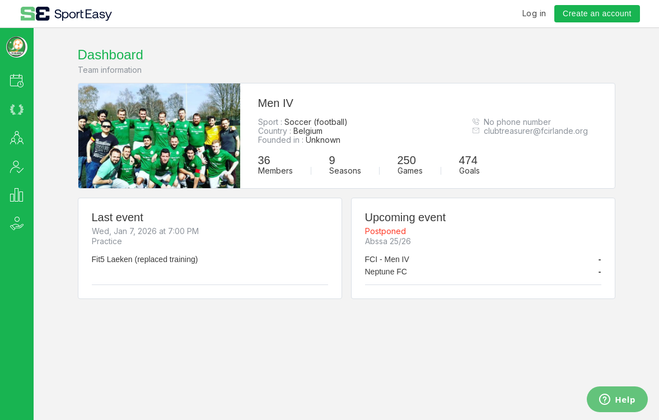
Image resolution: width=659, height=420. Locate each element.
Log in (534, 13)
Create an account (597, 13)
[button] (31, 80)
